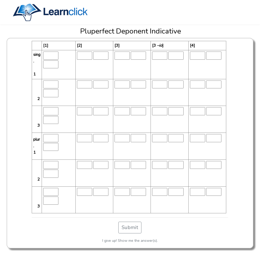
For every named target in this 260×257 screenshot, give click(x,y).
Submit (130, 227)
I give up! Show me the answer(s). (130, 240)
